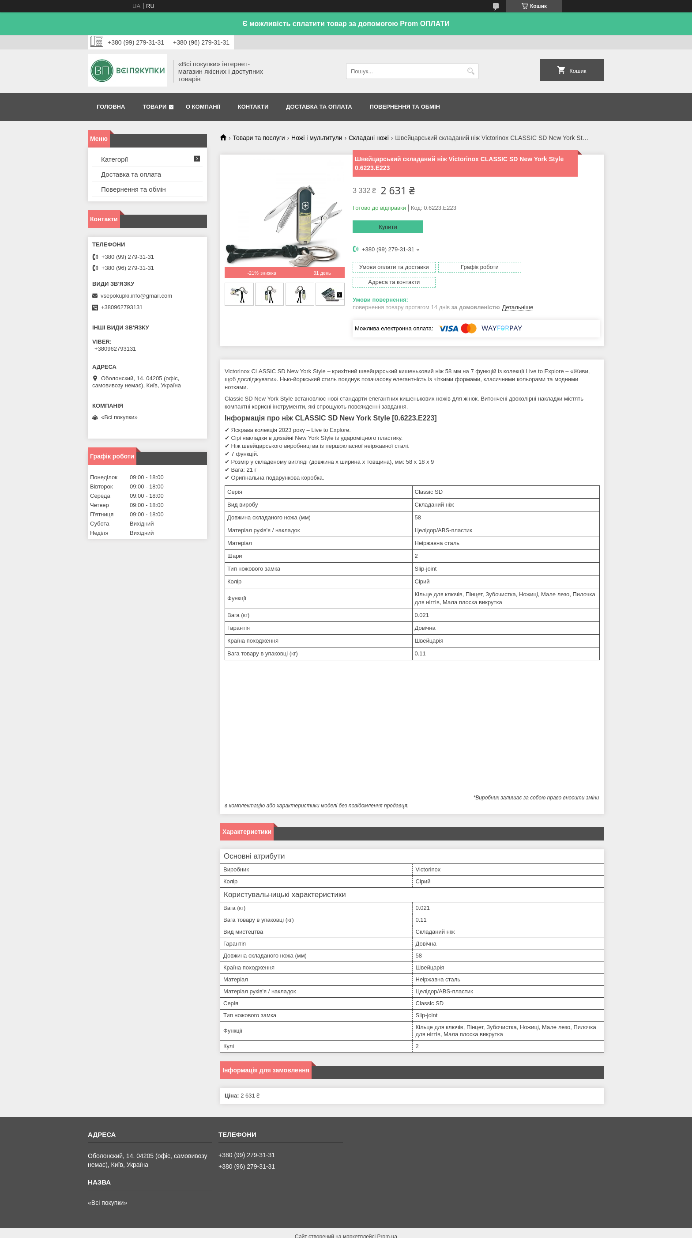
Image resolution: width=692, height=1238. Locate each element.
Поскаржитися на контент (330, 1230)
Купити (388, 226)
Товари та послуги (259, 137)
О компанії (203, 106)
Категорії (114, 159)
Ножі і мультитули (316, 137)
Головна (111, 106)
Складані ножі (369, 137)
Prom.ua (387, 1222)
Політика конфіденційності (398, 1230)
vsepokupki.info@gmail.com (136, 295)
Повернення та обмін (405, 106)
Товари (154, 106)
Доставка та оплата (319, 106)
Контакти (253, 106)
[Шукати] (470, 71)
